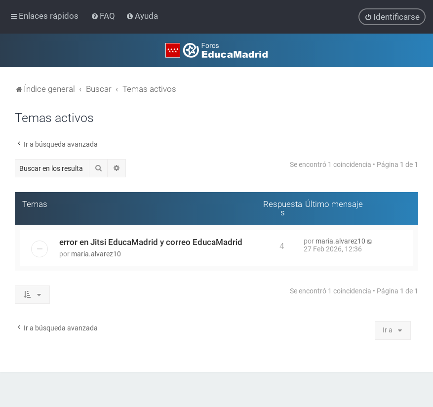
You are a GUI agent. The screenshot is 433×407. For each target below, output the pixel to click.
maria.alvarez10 (96, 254)
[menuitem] (103, 15)
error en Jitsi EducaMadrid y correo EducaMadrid (150, 242)
